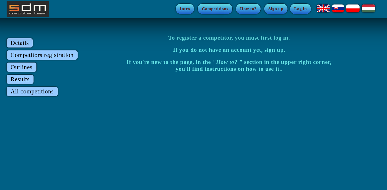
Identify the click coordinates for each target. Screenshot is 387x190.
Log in (300, 9)
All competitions (32, 91)
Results (20, 79)
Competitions (215, 9)
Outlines (21, 67)
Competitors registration (42, 55)
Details (20, 43)
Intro (185, 9)
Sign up (275, 9)
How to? (248, 9)
